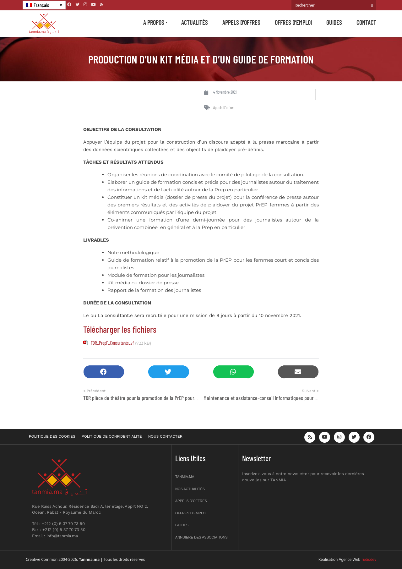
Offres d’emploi (293, 22)
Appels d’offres (241, 22)
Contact (366, 22)
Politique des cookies (52, 436)
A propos (153, 22)
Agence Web (350, 559)
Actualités (194, 22)
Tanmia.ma (184, 477)
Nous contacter (165, 436)
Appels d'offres (223, 107)
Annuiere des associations (201, 537)
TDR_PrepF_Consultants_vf (112, 343)
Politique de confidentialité (112, 436)
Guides (334, 22)
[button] (103, 372)
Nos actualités (190, 489)
